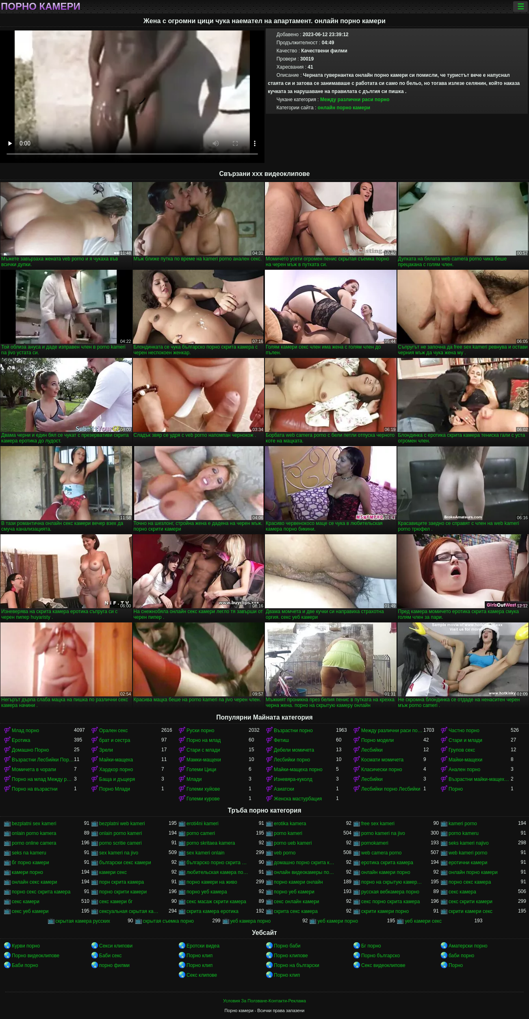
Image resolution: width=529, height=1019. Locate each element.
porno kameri (288, 833)
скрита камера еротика (212, 911)
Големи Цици (201, 769)
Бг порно (371, 946)
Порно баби (287, 946)
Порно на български (296, 965)
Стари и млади (465, 740)
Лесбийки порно (292, 760)
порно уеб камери (294, 892)
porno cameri (200, 833)
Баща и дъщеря (117, 779)
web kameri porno (468, 853)
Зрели (106, 750)
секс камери (25, 901)
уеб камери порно (337, 921)
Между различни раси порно (355, 99)
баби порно (461, 955)
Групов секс (462, 750)
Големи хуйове (203, 789)
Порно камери (40, 6)
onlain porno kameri (120, 833)
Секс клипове (201, 975)
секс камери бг (115, 901)
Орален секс (113, 730)
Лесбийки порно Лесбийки (390, 789)
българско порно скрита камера (217, 862)
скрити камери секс (470, 911)
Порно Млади (114, 789)
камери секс (113, 872)
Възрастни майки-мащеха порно (480, 779)
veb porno (284, 853)
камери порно (27, 872)
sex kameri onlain (205, 853)
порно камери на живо (211, 882)
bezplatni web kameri (122, 823)
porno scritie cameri (120, 843)
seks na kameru (29, 853)
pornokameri (374, 843)
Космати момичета (382, 760)
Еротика (21, 740)
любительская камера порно (217, 872)
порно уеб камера (206, 892)
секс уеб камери (30, 911)
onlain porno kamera (34, 833)
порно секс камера (470, 882)
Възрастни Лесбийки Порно (43, 760)
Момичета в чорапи (34, 769)
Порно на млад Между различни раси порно (43, 779)
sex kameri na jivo (118, 853)
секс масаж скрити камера (216, 901)
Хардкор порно (116, 769)
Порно (456, 789)
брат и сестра (114, 740)
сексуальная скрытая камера (130, 911)
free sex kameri (378, 823)
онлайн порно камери (344, 108)
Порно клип (199, 955)
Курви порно (26, 946)
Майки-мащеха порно (298, 769)
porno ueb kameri (293, 843)
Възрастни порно (293, 730)
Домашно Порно (30, 750)
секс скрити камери (470, 901)
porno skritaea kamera (210, 843)
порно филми (114, 965)
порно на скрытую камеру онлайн (392, 882)
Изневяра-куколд (293, 779)
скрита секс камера (296, 911)
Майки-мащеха (116, 760)
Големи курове (203, 799)
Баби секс (110, 955)
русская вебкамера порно (390, 892)
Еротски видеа (202, 946)
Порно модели (377, 740)
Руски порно (200, 730)
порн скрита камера (121, 882)
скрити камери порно (385, 911)
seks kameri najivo (469, 843)
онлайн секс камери (34, 882)
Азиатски (284, 789)
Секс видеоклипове (383, 965)
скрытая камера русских (83, 921)
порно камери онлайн (298, 882)
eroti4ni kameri (202, 823)
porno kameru (464, 833)
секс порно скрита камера (390, 901)
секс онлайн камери (296, 901)
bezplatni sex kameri (34, 823)
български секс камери (125, 862)
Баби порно (25, 965)
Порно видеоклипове (35, 955)
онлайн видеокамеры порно (305, 872)
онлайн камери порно (385, 872)
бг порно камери (30, 862)
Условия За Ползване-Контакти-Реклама (264, 1000)
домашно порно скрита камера (305, 862)
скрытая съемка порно (168, 921)
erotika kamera (290, 823)
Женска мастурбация (298, 799)
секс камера (462, 892)
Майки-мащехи (465, 760)
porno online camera (34, 843)
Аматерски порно (468, 946)
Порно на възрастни (34, 789)
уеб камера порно (250, 921)
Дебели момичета (294, 750)
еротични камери (468, 862)
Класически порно (381, 769)
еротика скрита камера (387, 862)
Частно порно (464, 730)
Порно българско (380, 955)
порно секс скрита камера (41, 892)
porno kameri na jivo (383, 833)
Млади (194, 779)
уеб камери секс (423, 921)
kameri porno (463, 823)
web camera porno (381, 853)
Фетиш (281, 740)
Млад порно (25, 730)
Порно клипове (291, 955)
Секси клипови (115, 946)
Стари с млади (203, 750)
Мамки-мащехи (203, 760)
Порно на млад (203, 740)
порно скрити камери (123, 892)
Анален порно (464, 769)
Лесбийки (372, 750)
